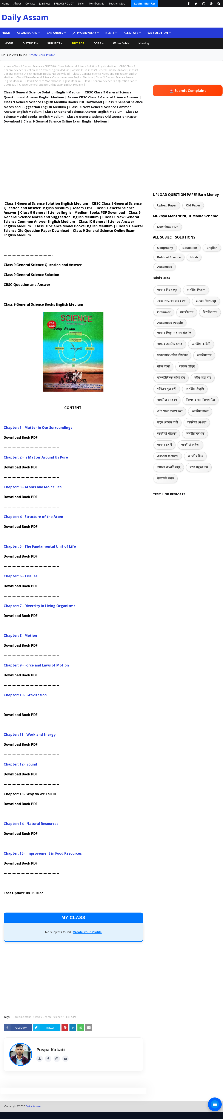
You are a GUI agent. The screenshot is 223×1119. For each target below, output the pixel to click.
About (17, 3)
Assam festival (167, 456)
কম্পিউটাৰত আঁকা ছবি (171, 377)
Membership (97, 3)
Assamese (164, 266)
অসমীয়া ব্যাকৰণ (167, 400)
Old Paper (193, 205)
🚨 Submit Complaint (187, 90)
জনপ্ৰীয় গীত (195, 456)
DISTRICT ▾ (30, 43)
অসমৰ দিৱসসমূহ (167, 289)
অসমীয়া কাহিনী (201, 344)
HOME (9, 43)
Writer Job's (121, 43)
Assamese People (170, 322)
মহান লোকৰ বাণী (167, 422)
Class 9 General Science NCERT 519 (34, 66)
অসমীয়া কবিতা (190, 444)
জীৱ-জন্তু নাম (202, 377)
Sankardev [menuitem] (55, 33)
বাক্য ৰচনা (163, 366)
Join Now (44, 3)
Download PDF (167, 226)
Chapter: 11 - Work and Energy (29, 734)
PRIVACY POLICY (64, 3)
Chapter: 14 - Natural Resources (31, 823)
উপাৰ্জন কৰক (165, 478)
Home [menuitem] (6, 33)
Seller (81, 3)
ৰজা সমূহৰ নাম (199, 467)
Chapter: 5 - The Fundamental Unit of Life (40, 546)
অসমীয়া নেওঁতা (196, 422)
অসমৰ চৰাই (164, 444)
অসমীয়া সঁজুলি (195, 389)
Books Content (22, 1017)
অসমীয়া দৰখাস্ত (195, 433)
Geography (165, 248)
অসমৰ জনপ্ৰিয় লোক (170, 344)
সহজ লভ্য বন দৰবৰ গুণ (171, 301)
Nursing (143, 43)
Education (190, 248)
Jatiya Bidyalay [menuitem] (84, 33)
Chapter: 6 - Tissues (20, 576)
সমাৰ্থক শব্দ (186, 312)
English (211, 248)
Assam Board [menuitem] (27, 33)
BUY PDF (78, 43)
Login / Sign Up (144, 3)
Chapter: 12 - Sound (20, 764)
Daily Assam (25, 17)
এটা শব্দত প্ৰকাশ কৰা (170, 411)
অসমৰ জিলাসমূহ (206, 301)
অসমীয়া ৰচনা (200, 411)
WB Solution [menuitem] (158, 33)
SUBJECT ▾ (55, 43)
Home (5, 3)
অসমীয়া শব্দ (204, 355)
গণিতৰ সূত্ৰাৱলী (166, 389)
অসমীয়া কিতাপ (196, 289)
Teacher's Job (117, 3)
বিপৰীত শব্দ (210, 312)
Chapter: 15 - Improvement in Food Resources (43, 853)
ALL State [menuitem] (131, 33)
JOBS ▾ (99, 43)
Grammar (164, 312)
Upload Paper (167, 205)
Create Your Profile (42, 55)
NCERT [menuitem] (109, 33)
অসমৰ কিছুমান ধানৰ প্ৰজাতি (174, 333)
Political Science (169, 257)
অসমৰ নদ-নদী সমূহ (168, 467)
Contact (30, 3)
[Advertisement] (72, 164)
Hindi (194, 257)
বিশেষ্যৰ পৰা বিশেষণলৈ (200, 400)
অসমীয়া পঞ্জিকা (166, 433)
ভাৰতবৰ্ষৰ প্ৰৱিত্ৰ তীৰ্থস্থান (172, 355)
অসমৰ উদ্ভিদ (187, 366)
